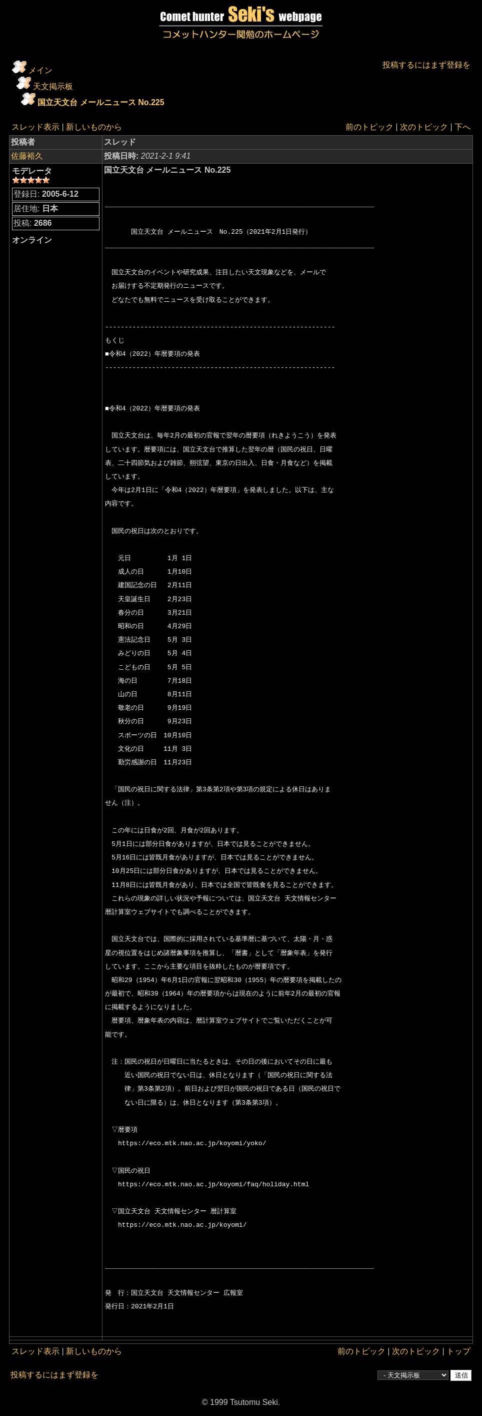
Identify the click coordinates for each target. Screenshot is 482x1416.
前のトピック (370, 127)
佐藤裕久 (27, 156)
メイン (40, 70)
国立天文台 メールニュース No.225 (101, 102)
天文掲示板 (53, 86)
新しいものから (94, 127)
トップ (458, 1351)
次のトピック (424, 127)
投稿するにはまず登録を (426, 65)
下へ (462, 127)
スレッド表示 (36, 127)
